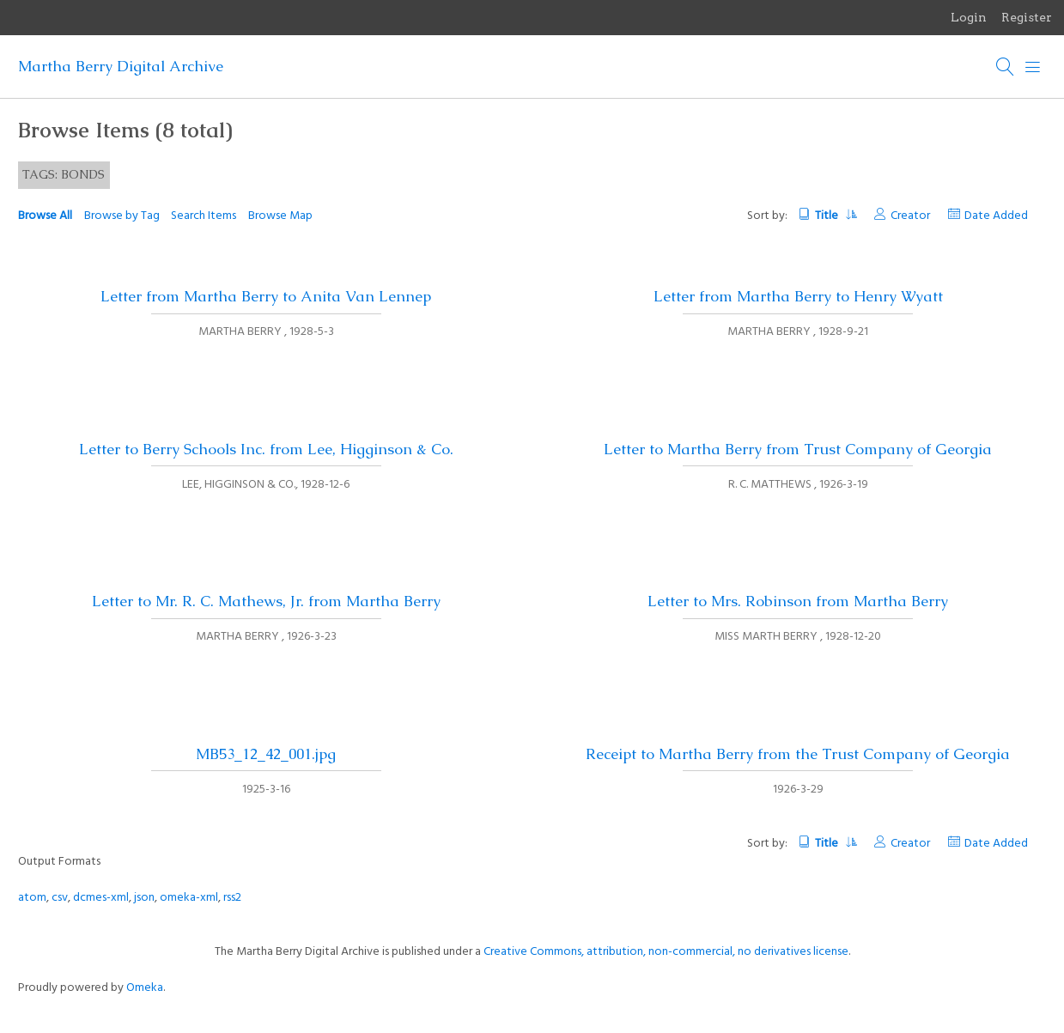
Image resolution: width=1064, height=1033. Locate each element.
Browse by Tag (122, 216)
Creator (910, 216)
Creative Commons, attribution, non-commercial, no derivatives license (665, 952)
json (144, 898)
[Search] (1005, 67)
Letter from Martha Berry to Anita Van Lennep (265, 296)
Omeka (144, 988)
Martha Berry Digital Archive (120, 66)
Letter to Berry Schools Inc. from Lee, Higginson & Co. (266, 449)
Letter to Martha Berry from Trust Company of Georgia (798, 449)
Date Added (996, 216)
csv (60, 898)
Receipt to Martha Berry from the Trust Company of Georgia (798, 753)
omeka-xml (189, 898)
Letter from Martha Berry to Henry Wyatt (798, 296)
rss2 (232, 898)
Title (835, 216)
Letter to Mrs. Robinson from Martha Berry (798, 601)
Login (969, 17)
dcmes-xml (101, 898)
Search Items (203, 216)
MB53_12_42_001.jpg (266, 753)
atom (32, 898)
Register (1026, 17)
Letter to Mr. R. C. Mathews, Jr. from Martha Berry (266, 601)
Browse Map (280, 216)
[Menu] (1033, 67)
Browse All (45, 216)
